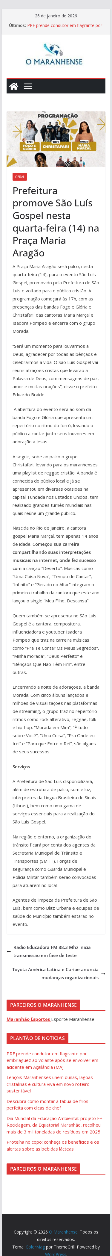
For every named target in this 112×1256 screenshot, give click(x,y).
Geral (19, 177)
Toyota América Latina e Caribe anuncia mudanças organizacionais (58, 973)
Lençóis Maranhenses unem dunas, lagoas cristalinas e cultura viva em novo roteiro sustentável (50, 1084)
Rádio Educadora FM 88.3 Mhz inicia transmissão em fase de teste (49, 951)
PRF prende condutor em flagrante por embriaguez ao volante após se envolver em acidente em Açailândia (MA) (52, 1060)
